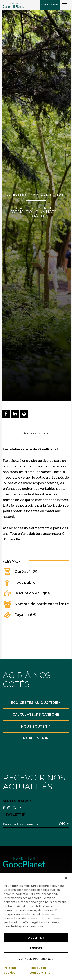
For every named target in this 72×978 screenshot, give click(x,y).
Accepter (36, 937)
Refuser (36, 948)
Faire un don (50, 4)
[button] (66, 878)
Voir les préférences (36, 958)
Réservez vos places (36, 433)
